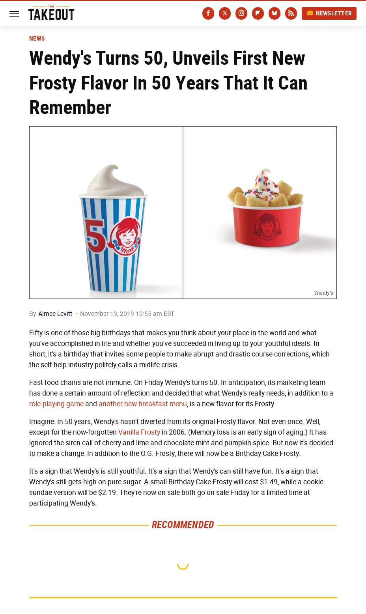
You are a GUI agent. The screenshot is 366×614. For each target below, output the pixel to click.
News (37, 38)
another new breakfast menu (143, 403)
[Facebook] (208, 13)
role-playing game (56, 403)
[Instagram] (241, 13)
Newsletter (329, 13)
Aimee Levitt (55, 313)
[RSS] (291, 13)
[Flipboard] (258, 13)
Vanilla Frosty (139, 432)
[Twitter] (225, 13)
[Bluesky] (274, 13)
